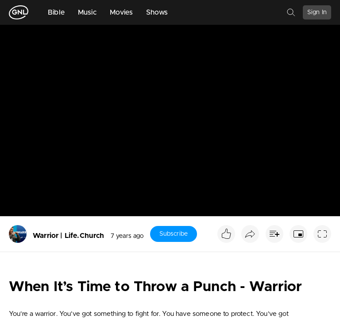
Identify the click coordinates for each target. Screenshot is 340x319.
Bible (56, 12)
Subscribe (173, 234)
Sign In (317, 12)
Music (87, 12)
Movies (121, 12)
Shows (157, 12)
